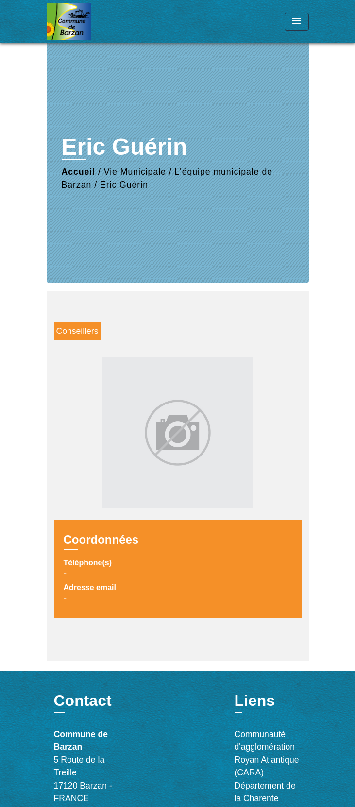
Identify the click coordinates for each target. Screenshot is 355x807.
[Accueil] (83, 21)
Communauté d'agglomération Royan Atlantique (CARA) (267, 753)
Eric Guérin (124, 185)
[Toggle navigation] (297, 22)
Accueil (79, 171)
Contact (83, 700)
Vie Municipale (135, 171)
